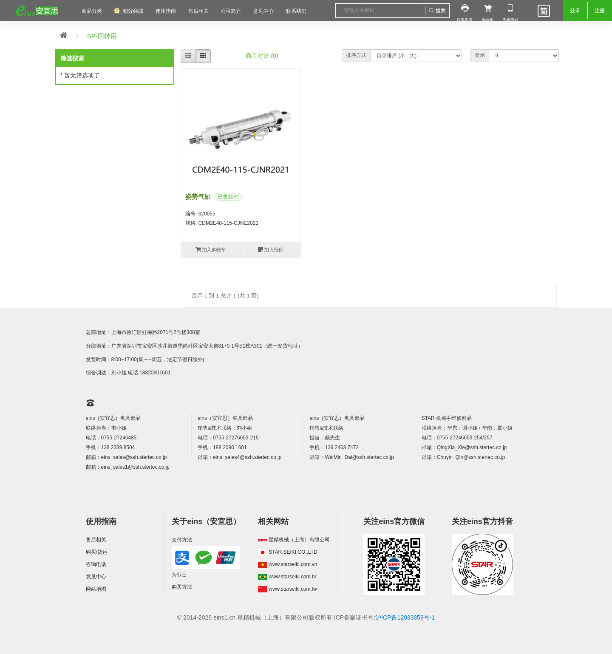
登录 (575, 11)
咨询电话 (96, 564)
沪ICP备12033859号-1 (405, 617)
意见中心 (96, 577)
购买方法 (182, 587)
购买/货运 (97, 552)
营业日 (179, 575)
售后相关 (198, 11)
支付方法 (182, 540)
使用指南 (166, 11)
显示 (480, 55)
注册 (600, 11)
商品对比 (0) (262, 55)
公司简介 (231, 11)
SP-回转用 (102, 36)
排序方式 (356, 55)
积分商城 (133, 11)
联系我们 (296, 11)
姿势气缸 (198, 196)
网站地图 (96, 589)
